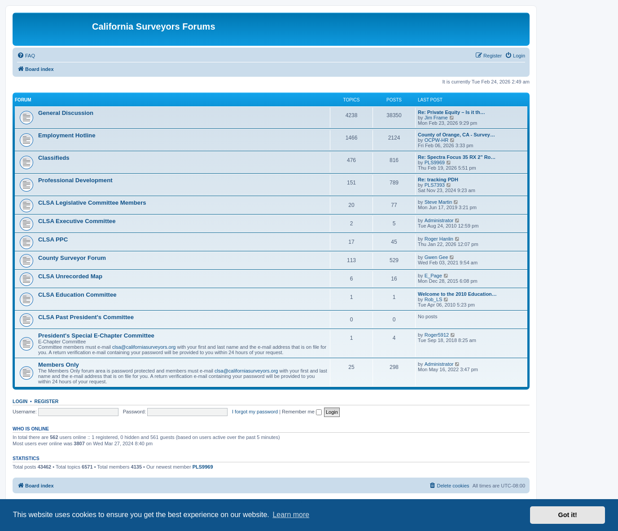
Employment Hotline (67, 135)
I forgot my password (255, 411)
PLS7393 (435, 185)
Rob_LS (434, 299)
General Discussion (65, 113)
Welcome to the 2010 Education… (457, 294)
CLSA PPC (53, 239)
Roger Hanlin (439, 238)
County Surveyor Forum (72, 258)
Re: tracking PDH (438, 179)
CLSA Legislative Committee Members (92, 202)
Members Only (58, 364)
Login (20, 401)
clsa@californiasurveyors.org (143, 347)
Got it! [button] (567, 514)
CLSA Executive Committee (76, 221)
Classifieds (54, 157)
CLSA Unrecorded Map (70, 276)
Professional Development (75, 180)
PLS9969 (435, 162)
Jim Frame (436, 117)
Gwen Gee (436, 257)
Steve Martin (438, 202)
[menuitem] (26, 55)
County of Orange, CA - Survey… (456, 134)
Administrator (439, 220)
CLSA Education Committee (77, 294)
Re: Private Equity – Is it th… (451, 112)
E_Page (433, 275)
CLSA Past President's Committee (86, 317)
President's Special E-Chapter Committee (96, 335)
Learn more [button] (290, 514)
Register (47, 401)
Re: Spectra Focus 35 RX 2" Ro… (456, 157)
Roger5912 (437, 335)
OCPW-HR (437, 140)
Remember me (302, 411)
